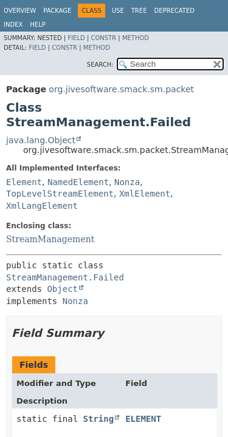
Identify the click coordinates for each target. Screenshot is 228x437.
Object (62, 289)
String (98, 419)
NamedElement (78, 182)
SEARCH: (100, 64)
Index (13, 24)
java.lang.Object (40, 140)
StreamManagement (50, 239)
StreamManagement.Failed (65, 277)
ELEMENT (143, 419)
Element (24, 182)
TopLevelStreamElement (60, 193)
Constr (103, 38)
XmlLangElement (42, 206)
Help (37, 24)
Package (57, 10)
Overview (20, 10)
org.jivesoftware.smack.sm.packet (121, 89)
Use (118, 10)
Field (76, 38)
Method (135, 38)
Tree (139, 10)
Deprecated (174, 10)
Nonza (127, 182)
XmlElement (144, 193)
